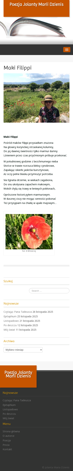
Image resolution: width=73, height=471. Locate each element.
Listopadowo (11, 320)
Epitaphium (10, 316)
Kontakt (7, 449)
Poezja (7, 440)
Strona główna (11, 431)
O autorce (8, 435)
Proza (6, 445)
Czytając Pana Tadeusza (18, 311)
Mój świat (9, 329)
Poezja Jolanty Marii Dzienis (36, 4)
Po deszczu (10, 325)
